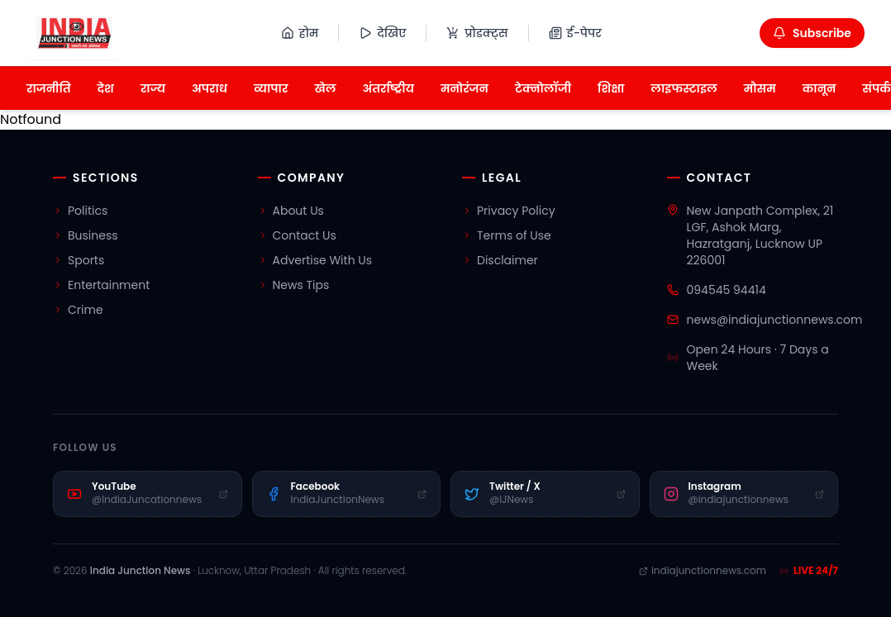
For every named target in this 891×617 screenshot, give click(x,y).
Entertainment (101, 285)
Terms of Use (506, 235)
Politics (80, 210)
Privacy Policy (508, 210)
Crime (78, 309)
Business (85, 235)
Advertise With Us (315, 260)
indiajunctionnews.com (702, 570)
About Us (291, 210)
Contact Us (297, 235)
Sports (78, 260)
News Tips (294, 285)
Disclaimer (500, 260)
